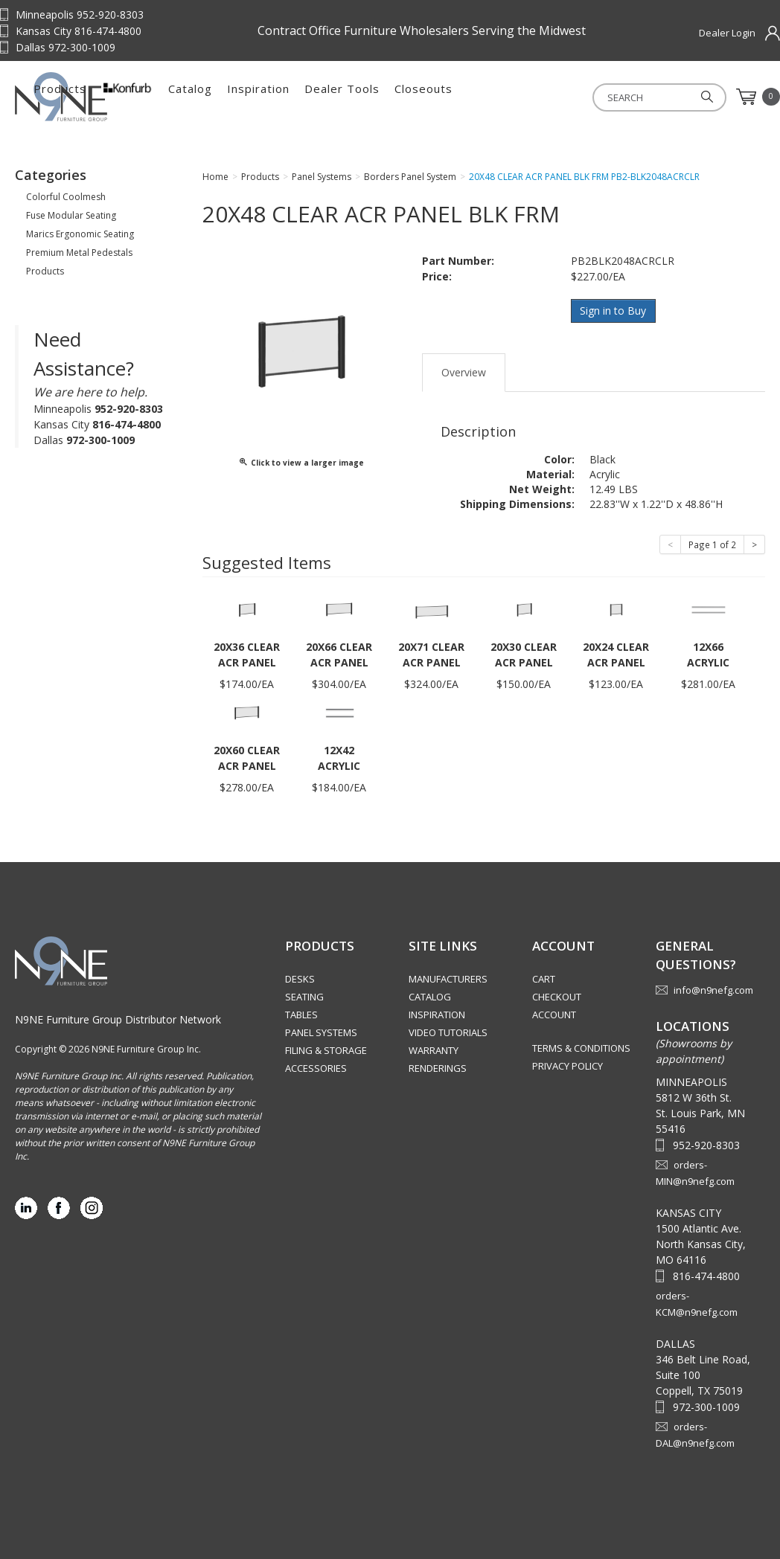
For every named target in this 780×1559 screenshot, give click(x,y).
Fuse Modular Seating (71, 215)
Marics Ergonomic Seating (80, 234)
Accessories (316, 1068)
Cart (543, 979)
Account (554, 1014)
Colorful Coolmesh (66, 196)
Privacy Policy (567, 1066)
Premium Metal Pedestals (79, 252)
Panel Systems (321, 1032)
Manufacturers (448, 979)
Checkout (556, 996)
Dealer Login (727, 32)
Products (212, 96)
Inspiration (411, 96)
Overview (463, 371)
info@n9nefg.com (713, 989)
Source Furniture (89, 96)
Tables (301, 1014)
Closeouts (576, 96)
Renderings (438, 1068)
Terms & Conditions (581, 1048)
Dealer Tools (494, 96)
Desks (300, 979)
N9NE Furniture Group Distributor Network (118, 1019)
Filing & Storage (326, 1050)
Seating (304, 996)
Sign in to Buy (614, 310)
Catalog (343, 96)
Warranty (433, 1050)
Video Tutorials (448, 1032)
